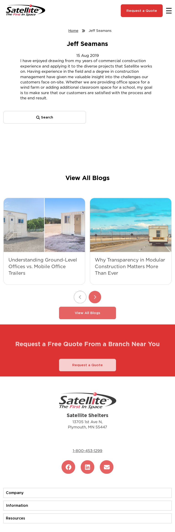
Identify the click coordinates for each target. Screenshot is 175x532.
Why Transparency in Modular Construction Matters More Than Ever (130, 272)
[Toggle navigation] (169, 10)
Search (44, 117)
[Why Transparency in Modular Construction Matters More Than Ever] (130, 231)
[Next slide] (95, 303)
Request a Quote (141, 11)
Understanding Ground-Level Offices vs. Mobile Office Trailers (42, 272)
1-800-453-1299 (87, 457)
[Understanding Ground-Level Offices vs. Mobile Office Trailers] (44, 231)
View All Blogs (87, 319)
